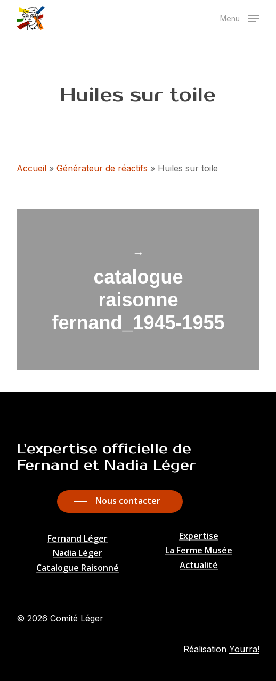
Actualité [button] (199, 565)
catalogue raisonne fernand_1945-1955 (138, 289)
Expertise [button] (198, 536)
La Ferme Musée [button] (198, 550)
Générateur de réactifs (102, 168)
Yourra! (244, 649)
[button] (239, 17)
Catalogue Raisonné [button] (77, 568)
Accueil (31, 168)
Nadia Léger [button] (77, 553)
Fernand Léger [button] (77, 539)
